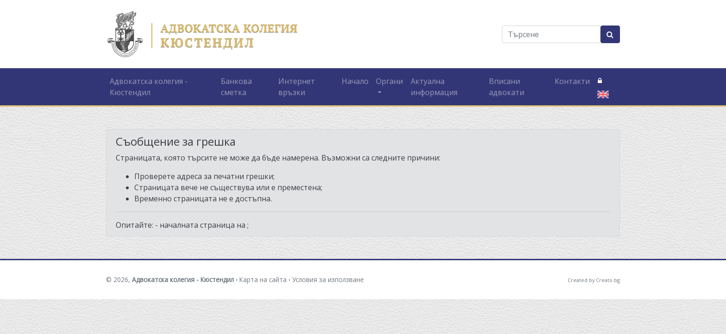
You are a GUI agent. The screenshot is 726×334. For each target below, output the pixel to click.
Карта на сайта (263, 279)
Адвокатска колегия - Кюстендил (149, 86)
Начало (355, 81)
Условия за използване (328, 279)
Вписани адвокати (506, 86)
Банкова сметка (236, 86)
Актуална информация (434, 86)
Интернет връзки (296, 86)
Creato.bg (608, 279)
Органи (389, 81)
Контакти (572, 81)
